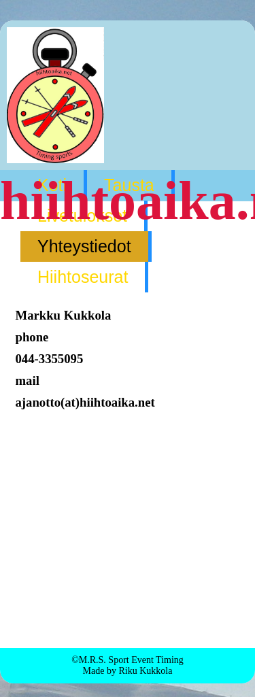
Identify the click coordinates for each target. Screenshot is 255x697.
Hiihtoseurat (82, 276)
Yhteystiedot (84, 246)
